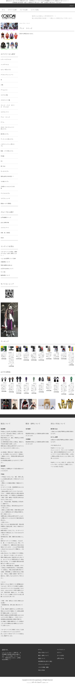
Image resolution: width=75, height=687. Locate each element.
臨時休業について (5, 275)
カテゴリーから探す (11, 9)
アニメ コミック (26, 23)
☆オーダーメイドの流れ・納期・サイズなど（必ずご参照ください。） (9, 253)
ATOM (43, 670)
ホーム (3, 9)
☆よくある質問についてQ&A (8, 258)
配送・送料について (43, 655)
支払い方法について (43, 652)
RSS (39, 670)
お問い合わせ (60, 658)
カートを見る (60, 655)
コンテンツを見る (34, 9)
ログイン (59, 652)
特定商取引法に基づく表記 (45, 661)
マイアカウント (61, 649)
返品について (41, 658)
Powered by (37, 682)
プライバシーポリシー (44, 664)
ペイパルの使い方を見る (57, 466)
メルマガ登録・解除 (43, 667)
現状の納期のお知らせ (6, 265)
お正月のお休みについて (7, 268)
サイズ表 (3, 272)
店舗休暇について (5, 261)
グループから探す (23, 9)
